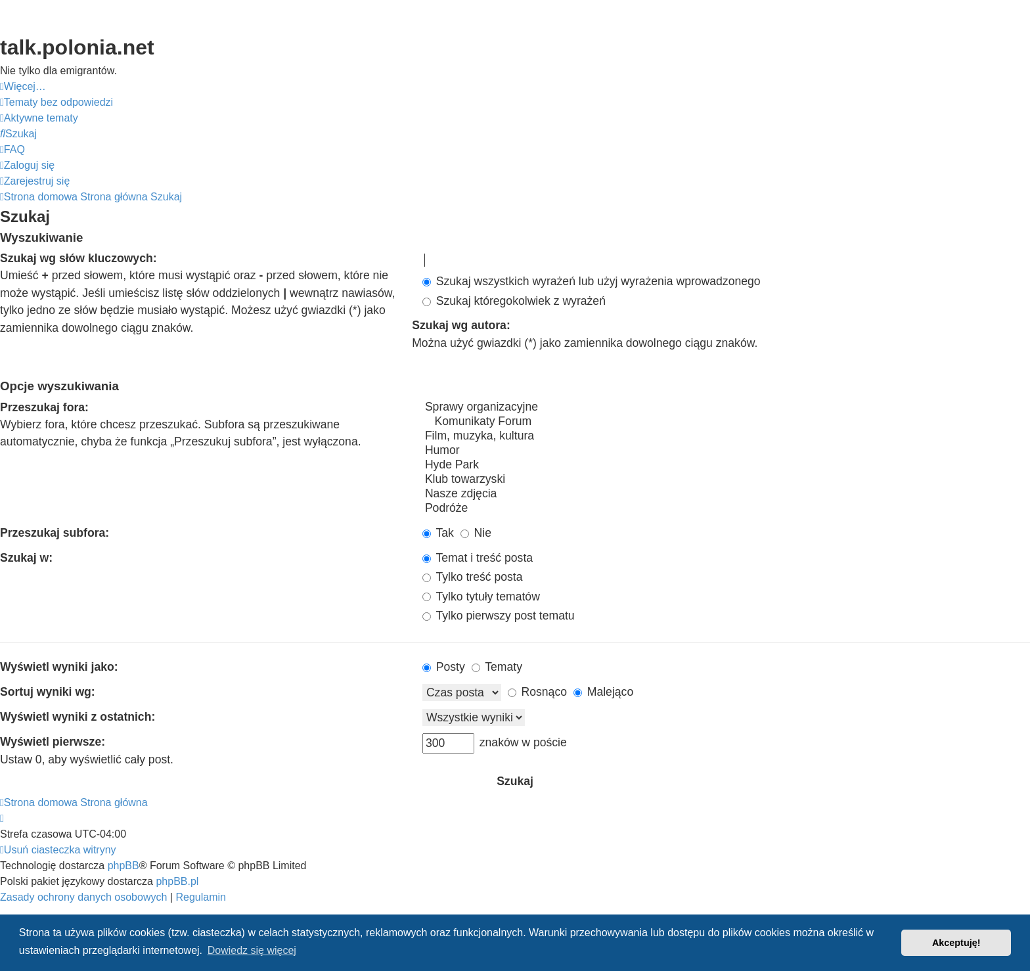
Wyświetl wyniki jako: (59, 666)
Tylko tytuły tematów (481, 596)
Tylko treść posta (472, 576)
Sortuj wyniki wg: (47, 691)
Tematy (497, 666)
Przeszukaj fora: (44, 407)
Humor (726, 450)
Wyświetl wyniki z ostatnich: (77, 716)
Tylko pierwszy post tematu (498, 615)
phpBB (123, 865)
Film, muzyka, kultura (726, 436)
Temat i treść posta (477, 557)
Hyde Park (726, 465)
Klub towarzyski (726, 479)
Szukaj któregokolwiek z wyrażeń (514, 300)
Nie (475, 532)
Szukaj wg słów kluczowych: (78, 258)
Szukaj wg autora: (461, 325)
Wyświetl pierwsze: (52, 741)
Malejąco (603, 691)
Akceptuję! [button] (956, 942)
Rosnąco (537, 691)
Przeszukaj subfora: (54, 532)
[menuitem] (56, 102)
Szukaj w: (26, 557)
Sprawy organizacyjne (726, 407)
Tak (438, 532)
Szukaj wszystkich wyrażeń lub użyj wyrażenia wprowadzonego (591, 281)
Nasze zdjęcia (726, 494)
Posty (443, 666)
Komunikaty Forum (726, 422)
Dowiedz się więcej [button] (252, 950)
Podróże (726, 508)
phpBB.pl (177, 881)
